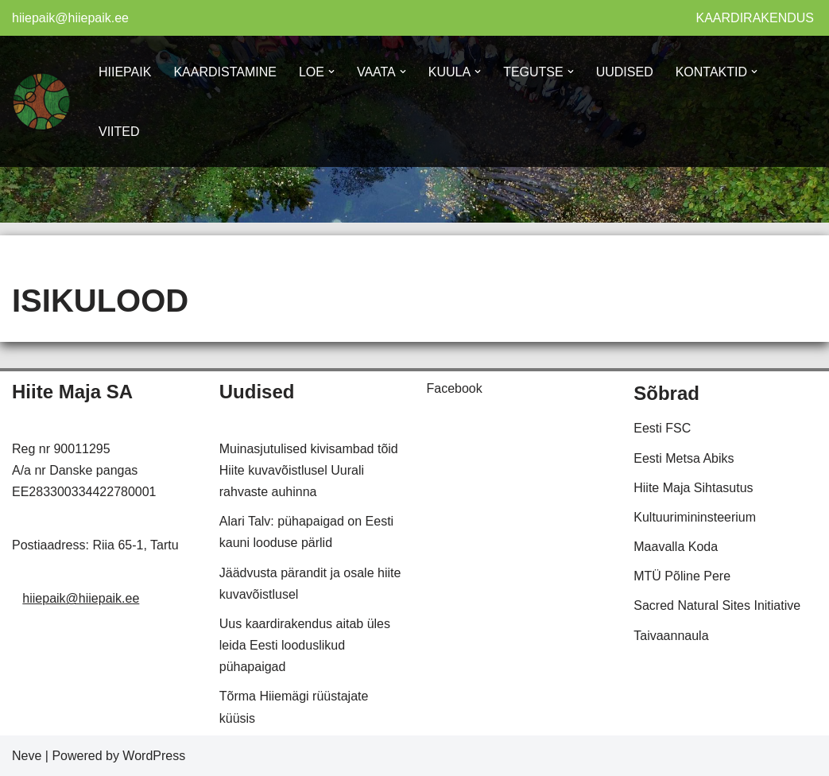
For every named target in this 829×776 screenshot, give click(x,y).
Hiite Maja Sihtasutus (693, 488)
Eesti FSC (662, 428)
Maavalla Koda (675, 546)
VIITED (119, 131)
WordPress (153, 755)
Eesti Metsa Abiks (683, 458)
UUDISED (624, 72)
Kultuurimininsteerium (694, 517)
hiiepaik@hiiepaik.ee (70, 18)
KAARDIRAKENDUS (755, 18)
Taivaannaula (670, 635)
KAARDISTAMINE (225, 72)
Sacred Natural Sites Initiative (716, 605)
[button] (331, 71)
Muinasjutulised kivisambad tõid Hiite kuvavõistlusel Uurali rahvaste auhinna (308, 470)
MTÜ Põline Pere (681, 576)
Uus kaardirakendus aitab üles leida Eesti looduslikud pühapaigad (304, 645)
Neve (26, 755)
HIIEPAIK (125, 72)
